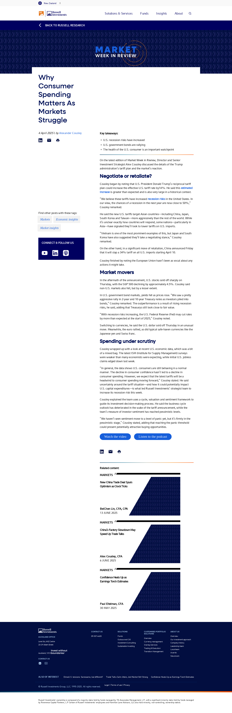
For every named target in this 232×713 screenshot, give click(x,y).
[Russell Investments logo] (52, 13)
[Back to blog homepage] (61, 25)
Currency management (153, 642)
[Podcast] (66, 253)
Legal (106, 685)
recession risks (156, 199)
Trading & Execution (152, 648)
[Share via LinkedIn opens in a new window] (40, 140)
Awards (173, 652)
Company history (177, 643)
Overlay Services (150, 645)
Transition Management (153, 651)
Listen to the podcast (153, 436)
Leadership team (177, 646)
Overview (148, 638)
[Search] (190, 13)
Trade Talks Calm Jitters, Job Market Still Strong (127, 677)
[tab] (49, 3)
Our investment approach (180, 639)
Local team (174, 649)
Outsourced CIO (124, 639)
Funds (120, 636)
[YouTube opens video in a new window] (44, 253)
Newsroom (174, 656)
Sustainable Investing (126, 646)
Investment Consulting (127, 643)
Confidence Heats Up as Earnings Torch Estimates (172, 677)
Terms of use (116, 685)
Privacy (127, 685)
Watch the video (115, 436)
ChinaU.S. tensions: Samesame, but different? (83, 677)
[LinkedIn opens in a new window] (55, 253)
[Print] (57, 140)
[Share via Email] (49, 140)
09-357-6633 (96, 636)
